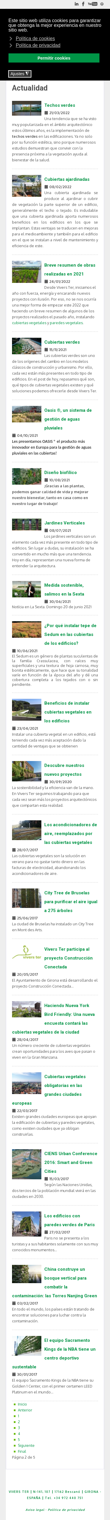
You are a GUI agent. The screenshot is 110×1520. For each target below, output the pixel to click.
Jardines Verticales (64, 523)
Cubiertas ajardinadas (66, 179)
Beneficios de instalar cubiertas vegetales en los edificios (68, 712)
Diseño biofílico (60, 472)
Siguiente (26, 1445)
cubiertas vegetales (29, 322)
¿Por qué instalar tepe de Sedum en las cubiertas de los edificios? (70, 634)
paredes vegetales (66, 322)
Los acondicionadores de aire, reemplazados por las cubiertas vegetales (70, 833)
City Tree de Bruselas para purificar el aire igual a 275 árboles (70, 901)
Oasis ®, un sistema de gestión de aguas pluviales (68, 419)
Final (22, 1451)
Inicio (22, 1404)
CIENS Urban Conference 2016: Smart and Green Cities (70, 1162)
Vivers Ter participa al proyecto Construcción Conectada (68, 958)
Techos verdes (59, 105)
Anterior (25, 1410)
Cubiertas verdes (62, 342)
